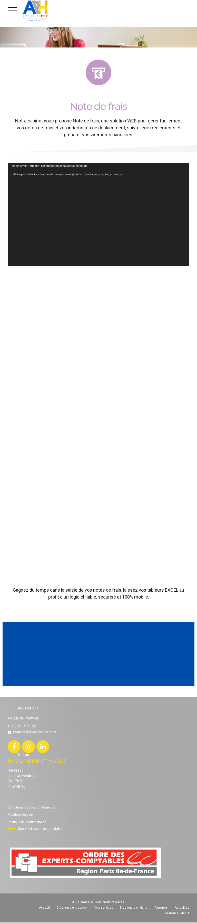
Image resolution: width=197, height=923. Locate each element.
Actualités (182, 908)
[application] (98, 214)
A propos (161, 908)
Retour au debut (177, 914)
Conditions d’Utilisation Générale (31, 808)
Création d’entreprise (72, 908)
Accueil (44, 908)
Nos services (103, 908)
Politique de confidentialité (27, 822)
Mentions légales (20, 815)
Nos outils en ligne (133, 908)
